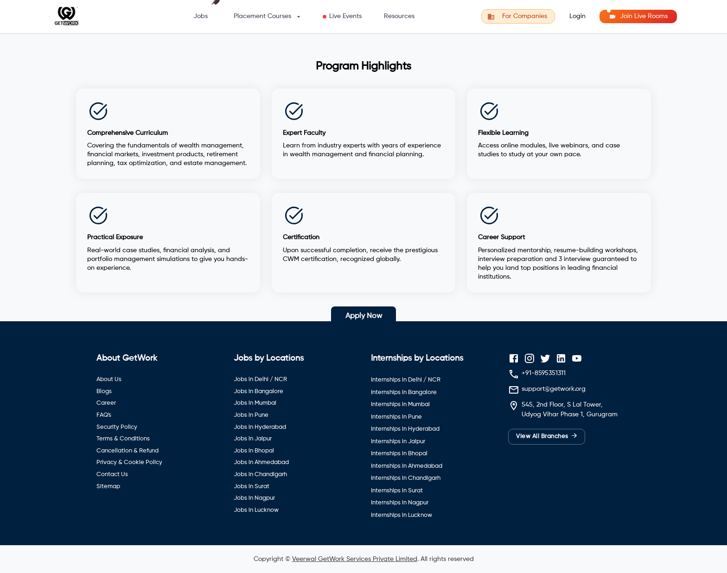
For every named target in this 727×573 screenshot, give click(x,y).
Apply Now (363, 316)
